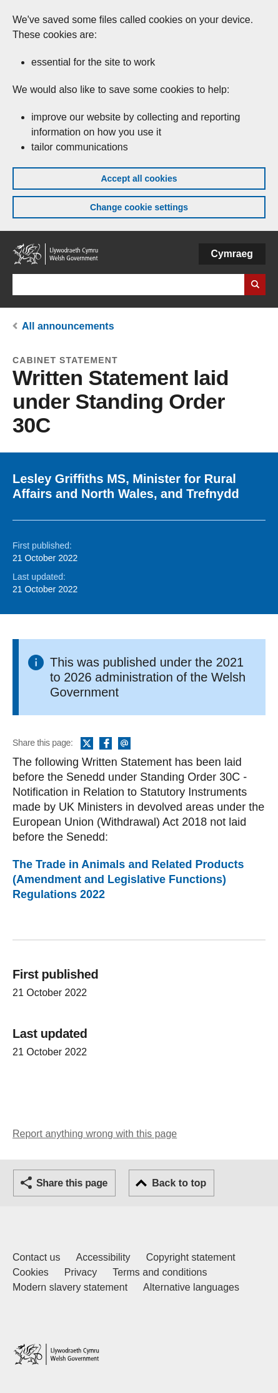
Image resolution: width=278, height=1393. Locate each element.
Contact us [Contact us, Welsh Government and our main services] (36, 1257)
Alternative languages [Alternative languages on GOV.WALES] (191, 1287)
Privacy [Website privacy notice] (80, 1272)
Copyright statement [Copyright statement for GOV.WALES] (191, 1257)
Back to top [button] (179, 1183)
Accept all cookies (139, 178)
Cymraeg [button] (232, 253)
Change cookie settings (139, 207)
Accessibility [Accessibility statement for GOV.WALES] (103, 1257)
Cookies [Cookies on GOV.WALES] (30, 1272)
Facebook (105, 744)
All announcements (68, 326)
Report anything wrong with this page (94, 1133)
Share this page (71, 1183)
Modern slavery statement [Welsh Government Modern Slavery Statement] (69, 1287)
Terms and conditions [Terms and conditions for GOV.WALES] (159, 1272)
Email (124, 744)
